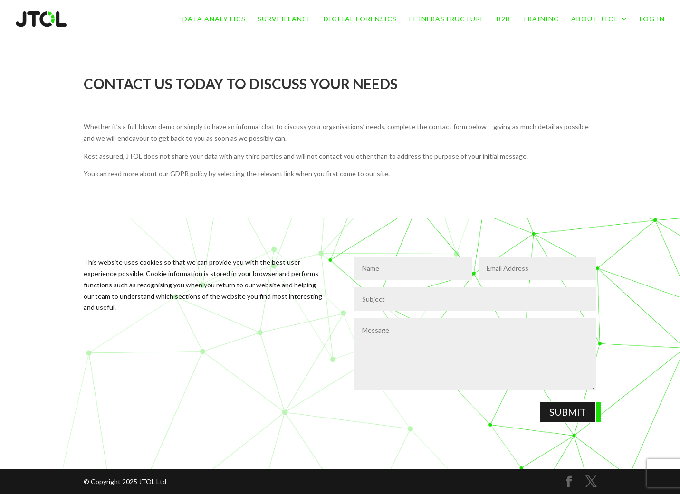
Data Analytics (214, 19)
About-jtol (594, 19)
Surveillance (285, 19)
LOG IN (652, 19)
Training (540, 19)
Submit (567, 412)
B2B (503, 19)
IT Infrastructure (447, 19)
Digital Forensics (360, 19)
